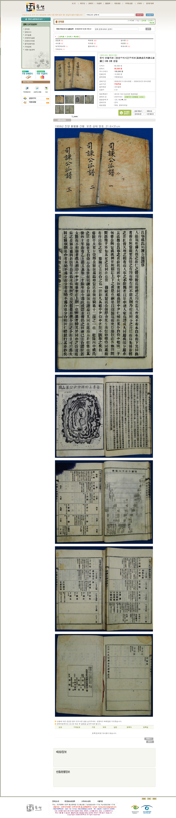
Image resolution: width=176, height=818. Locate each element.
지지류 (90, 43)
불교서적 (91, 46)
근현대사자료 (30, 41)
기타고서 (58, 49)
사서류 (57, 43)
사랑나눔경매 (30, 49)
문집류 (57, 40)
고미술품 (28, 35)
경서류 (123, 40)
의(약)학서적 (60, 46)
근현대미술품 (30, 38)
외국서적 (124, 46)
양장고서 (28, 32)
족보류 (90, 40)
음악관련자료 (30, 44)
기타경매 (28, 46)
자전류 (123, 43)
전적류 (27, 29)
